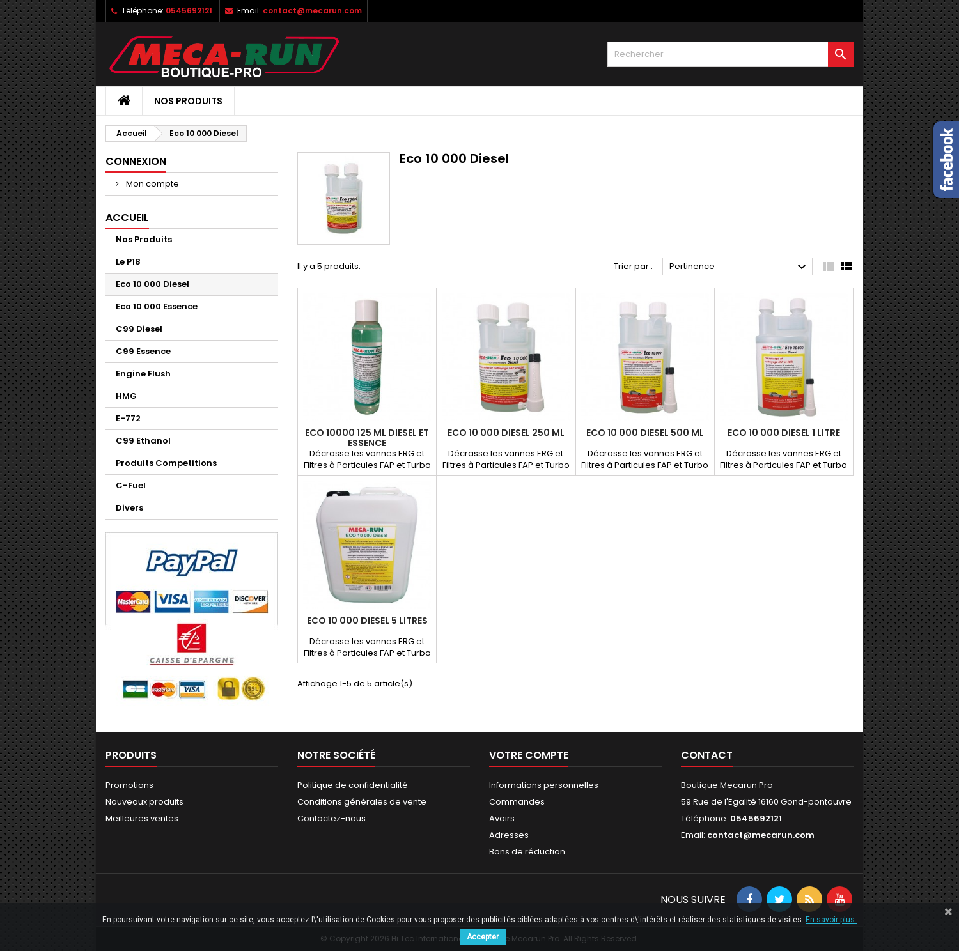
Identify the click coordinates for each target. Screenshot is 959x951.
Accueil (127, 217)
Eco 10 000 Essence (157, 306)
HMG (126, 396)
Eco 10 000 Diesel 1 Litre (784, 432)
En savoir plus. (831, 919)
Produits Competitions (166, 463)
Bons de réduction (527, 852)
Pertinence (739, 267)
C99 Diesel (139, 329)
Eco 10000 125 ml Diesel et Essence (367, 437)
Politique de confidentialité (352, 785)
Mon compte (151, 184)
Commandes (517, 802)
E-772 (128, 418)
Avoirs (502, 818)
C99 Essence (143, 351)
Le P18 (128, 262)
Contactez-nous (331, 818)
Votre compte (528, 755)
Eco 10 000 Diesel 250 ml (506, 432)
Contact (707, 755)
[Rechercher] (730, 54)
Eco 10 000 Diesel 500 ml (645, 432)
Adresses (509, 835)
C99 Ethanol (143, 441)
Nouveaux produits (144, 802)
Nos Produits (188, 101)
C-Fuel (131, 485)
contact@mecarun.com (312, 10)
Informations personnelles (543, 785)
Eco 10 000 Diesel (152, 284)
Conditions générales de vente (361, 802)
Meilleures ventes (141, 818)
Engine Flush (143, 373)
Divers (129, 508)
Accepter (483, 936)
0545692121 (189, 10)
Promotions (129, 785)
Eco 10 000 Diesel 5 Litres (367, 620)
